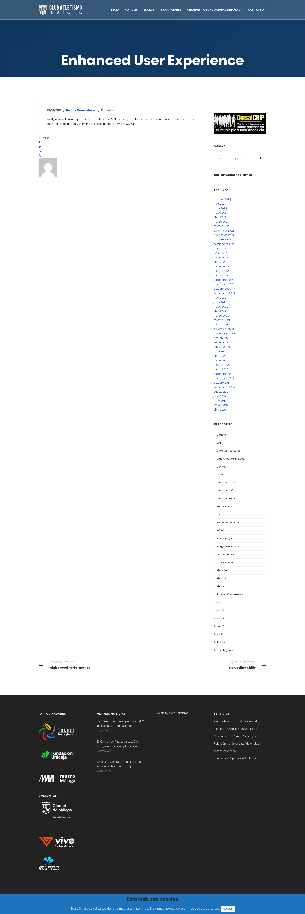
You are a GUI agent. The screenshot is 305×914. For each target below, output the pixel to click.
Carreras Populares (228, 450)
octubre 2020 (222, 337)
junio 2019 (220, 400)
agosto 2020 (222, 346)
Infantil (221, 530)
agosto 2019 (221, 391)
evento (221, 514)
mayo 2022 (221, 257)
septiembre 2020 (225, 342)
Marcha (221, 578)
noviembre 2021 (224, 284)
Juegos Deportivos (228, 546)
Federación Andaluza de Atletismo (235, 728)
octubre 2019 (222, 382)
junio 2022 (220, 252)
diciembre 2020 (224, 329)
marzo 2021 (221, 315)
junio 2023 (220, 208)
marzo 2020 (221, 360)
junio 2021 (220, 302)
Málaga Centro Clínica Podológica (235, 736)
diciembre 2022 (224, 230)
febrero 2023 (222, 226)
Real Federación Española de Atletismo (238, 721)
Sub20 (220, 626)
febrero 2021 (222, 320)
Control (221, 466)
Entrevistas (223, 506)
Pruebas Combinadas (230, 594)
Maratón (222, 570)
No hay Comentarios (81, 110)
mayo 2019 (221, 405)
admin (111, 110)
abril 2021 (220, 311)
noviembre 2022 (224, 235)
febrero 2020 (222, 364)
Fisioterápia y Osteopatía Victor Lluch (237, 743)
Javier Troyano (226, 538)
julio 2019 (220, 396)
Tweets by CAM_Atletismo (171, 713)
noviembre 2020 (224, 333)
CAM (219, 442)
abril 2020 (220, 355)
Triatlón (221, 642)
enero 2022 (221, 275)
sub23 (220, 634)
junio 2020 (220, 351)
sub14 (220, 602)
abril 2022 (220, 261)
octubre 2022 (222, 239)
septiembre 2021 (224, 293)
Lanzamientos (225, 554)
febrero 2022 (222, 270)
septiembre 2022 (224, 244)
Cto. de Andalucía (228, 482)
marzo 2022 (221, 266)
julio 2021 (220, 297)
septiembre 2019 (224, 387)
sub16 (220, 610)
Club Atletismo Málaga (231, 458)
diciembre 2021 (223, 279)
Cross (220, 474)
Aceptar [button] (227, 908)
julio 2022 (220, 248)
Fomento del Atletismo (231, 522)
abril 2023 (220, 217)
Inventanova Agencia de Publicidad (236, 758)
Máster (221, 586)
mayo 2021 (221, 306)
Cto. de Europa (226, 498)
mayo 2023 (221, 212)
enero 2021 (221, 324)
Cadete (221, 434)
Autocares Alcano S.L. (227, 751)
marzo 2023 (221, 221)
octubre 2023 (222, 199)
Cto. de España (226, 490)
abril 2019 (220, 409)
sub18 (220, 618)
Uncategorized (226, 650)
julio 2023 (220, 203)
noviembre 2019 (224, 378)
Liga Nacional (225, 562)
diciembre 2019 (223, 373)
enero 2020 (221, 369)
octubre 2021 (222, 288)
